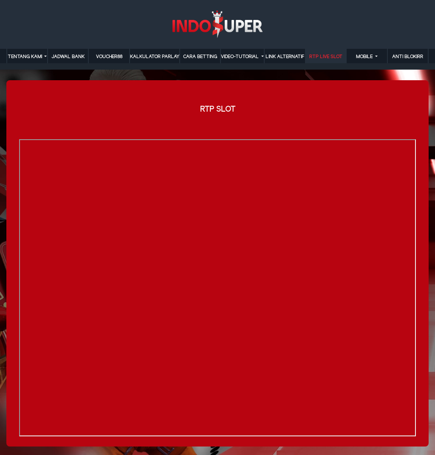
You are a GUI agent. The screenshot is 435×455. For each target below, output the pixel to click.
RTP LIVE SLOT (325, 57)
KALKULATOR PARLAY (154, 57)
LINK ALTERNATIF (285, 57)
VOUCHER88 (109, 57)
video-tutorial (240, 57)
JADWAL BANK (68, 57)
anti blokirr (407, 57)
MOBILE (365, 57)
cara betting (200, 57)
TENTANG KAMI (25, 57)
